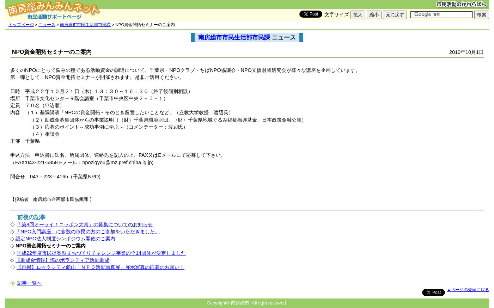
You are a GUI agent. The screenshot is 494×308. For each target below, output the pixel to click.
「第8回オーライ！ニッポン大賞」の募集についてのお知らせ (85, 224)
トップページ (21, 25)
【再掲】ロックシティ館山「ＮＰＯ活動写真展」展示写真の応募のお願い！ (100, 267)
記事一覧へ (26, 283)
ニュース (46, 25)
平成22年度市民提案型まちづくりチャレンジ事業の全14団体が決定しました (101, 253)
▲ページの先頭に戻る (468, 290)
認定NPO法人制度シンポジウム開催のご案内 (65, 238)
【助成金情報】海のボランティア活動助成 (62, 260)
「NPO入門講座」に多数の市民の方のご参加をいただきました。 (88, 231)
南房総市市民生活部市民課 (85, 25)
